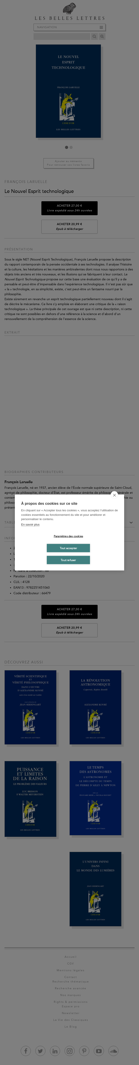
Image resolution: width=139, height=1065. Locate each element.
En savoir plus (30, 524)
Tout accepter (68, 548)
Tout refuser (68, 560)
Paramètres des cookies (68, 536)
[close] (114, 495)
